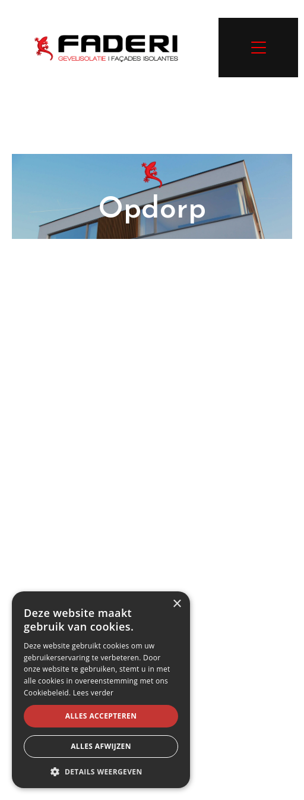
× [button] (176, 604)
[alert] (101, 689)
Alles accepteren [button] (101, 716)
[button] (101, 771)
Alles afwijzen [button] (101, 746)
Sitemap (209, 740)
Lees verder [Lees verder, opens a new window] (93, 693)
